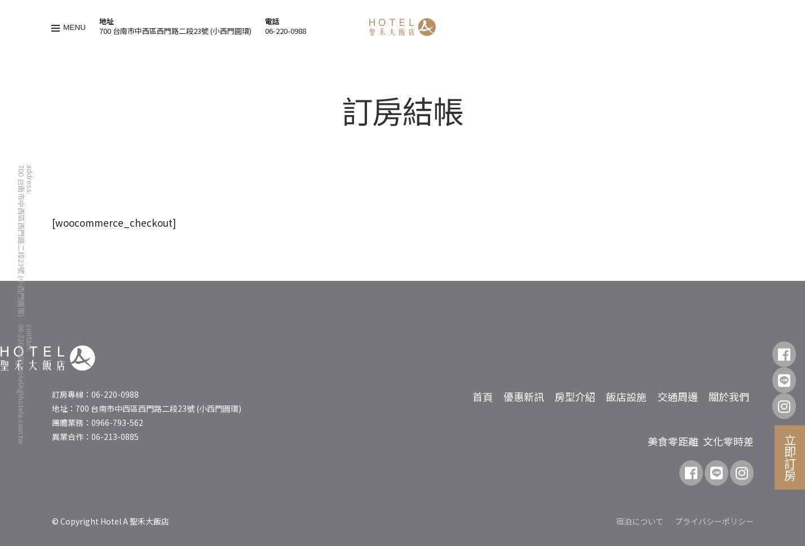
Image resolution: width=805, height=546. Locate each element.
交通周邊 (677, 396)
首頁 (482, 396)
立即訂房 (790, 457)
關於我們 (729, 396)
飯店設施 (626, 396)
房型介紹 (575, 396)
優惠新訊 (523, 396)
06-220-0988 (285, 30)
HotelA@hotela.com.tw (21, 405)
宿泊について (640, 521)
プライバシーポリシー (714, 521)
